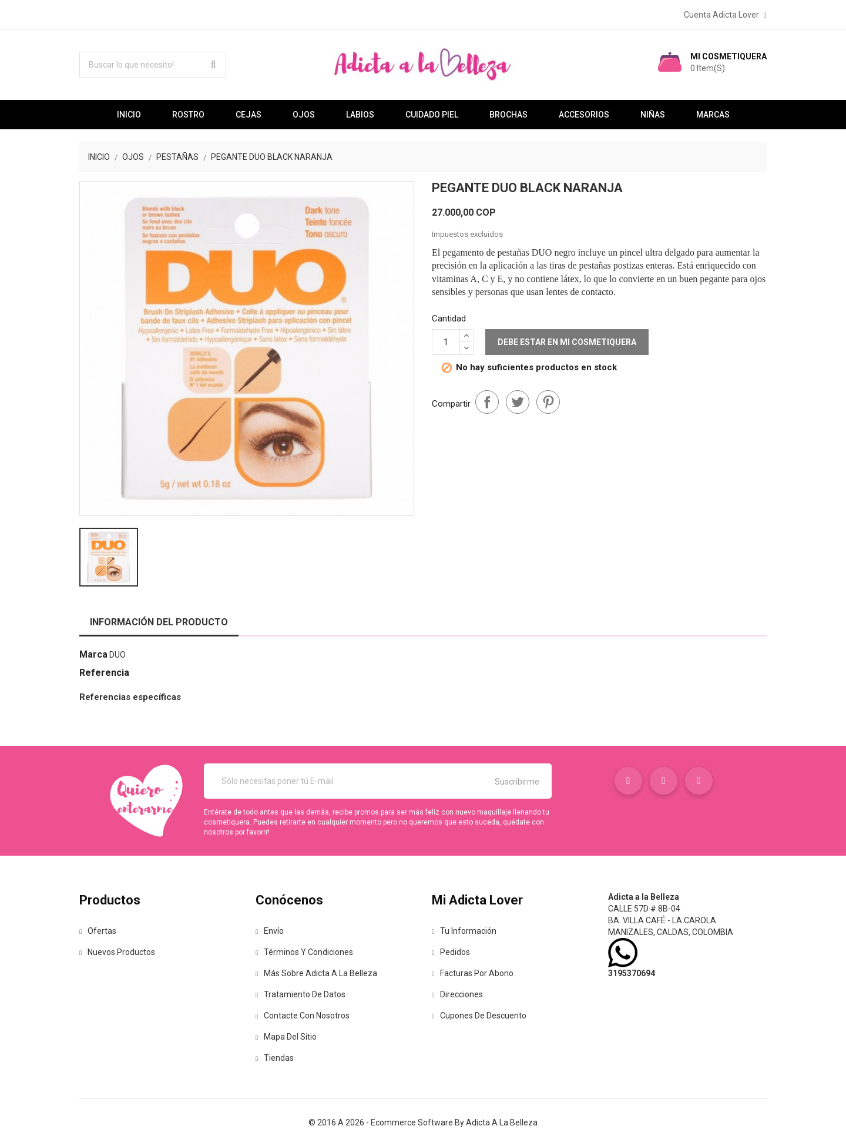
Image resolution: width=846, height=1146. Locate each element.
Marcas (713, 114)
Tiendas (275, 1058)
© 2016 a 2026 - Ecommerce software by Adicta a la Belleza (423, 1122)
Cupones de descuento (479, 1015)
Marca (93, 654)
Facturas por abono (472, 973)
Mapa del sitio (286, 1036)
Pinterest (548, 402)
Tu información (464, 931)
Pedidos (451, 952)
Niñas (652, 114)
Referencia (104, 672)
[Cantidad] (446, 342)
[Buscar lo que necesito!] (152, 65)
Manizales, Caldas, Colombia (670, 932)
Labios (360, 114)
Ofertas (97, 931)
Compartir (487, 402)
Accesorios (584, 114)
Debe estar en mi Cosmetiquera (567, 342)
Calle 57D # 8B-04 (644, 908)
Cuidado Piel (431, 114)
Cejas (248, 114)
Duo (117, 654)
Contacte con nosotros (303, 1015)
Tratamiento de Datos (300, 994)
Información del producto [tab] (159, 622)
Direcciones (457, 994)
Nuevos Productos (117, 952)
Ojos (304, 114)
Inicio (129, 114)
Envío (270, 931)
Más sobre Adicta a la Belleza (316, 973)
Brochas (508, 114)
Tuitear (517, 402)
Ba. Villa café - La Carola (662, 920)
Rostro (188, 114)
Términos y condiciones (304, 952)
